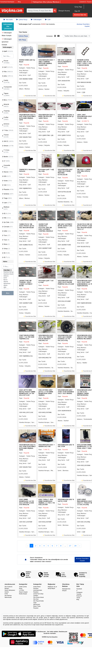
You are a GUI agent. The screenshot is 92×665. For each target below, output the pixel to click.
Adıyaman (7, 283)
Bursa (7, 280)
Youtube (79, 594)
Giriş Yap (78, 7)
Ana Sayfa (8, 19)
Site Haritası (8, 595)
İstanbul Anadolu (7, 274)
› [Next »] (79, 546)
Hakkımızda (8, 597)
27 (70, 546)
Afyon (7, 285)
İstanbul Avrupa (7, 272)
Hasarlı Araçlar (23, 592)
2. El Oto (21, 590)
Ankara (7, 276)
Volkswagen (36, 19)
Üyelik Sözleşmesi (10, 590)
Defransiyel (36, 604)
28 (75, 546)
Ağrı (7, 287)
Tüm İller (7, 270)
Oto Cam (35, 599)
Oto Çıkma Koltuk (38, 597)
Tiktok (78, 597)
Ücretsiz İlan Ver (80, 15)
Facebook (79, 588)
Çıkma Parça (21, 19)
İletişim (64, 590)
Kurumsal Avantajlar (7, 2)
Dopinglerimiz (66, 588)
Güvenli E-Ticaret (86, 2)
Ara (7, 293)
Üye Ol (77, 11)
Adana (7, 282)
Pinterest (79, 596)
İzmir (7, 278)
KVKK (6, 593)
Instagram (79, 592)
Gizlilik (7, 592)
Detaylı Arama (64, 11)
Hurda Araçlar (23, 593)
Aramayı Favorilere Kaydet (82, 559)
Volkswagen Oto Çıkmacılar (7, 26)
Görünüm (49, 36)
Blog (19, 2)
